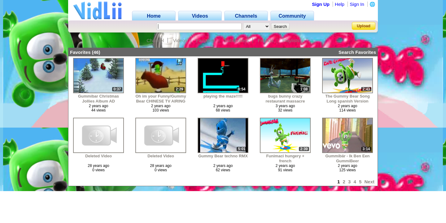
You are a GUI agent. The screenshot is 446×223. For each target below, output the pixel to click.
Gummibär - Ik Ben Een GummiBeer (347, 158)
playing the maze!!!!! (223, 96)
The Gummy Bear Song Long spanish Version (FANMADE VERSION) (347, 98)
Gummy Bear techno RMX (223, 156)
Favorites (205, 40)
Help (339, 4)
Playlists (291, 40)
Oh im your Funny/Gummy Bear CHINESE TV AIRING (160, 98)
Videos (180, 40)
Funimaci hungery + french (285, 158)
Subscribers (236, 40)
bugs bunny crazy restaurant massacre (285, 98)
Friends (265, 40)
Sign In (357, 4)
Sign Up (321, 4)
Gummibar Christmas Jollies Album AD (98, 98)
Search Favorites (357, 52)
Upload (363, 26)
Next (369, 181)
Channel (155, 40)
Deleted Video (98, 156)
